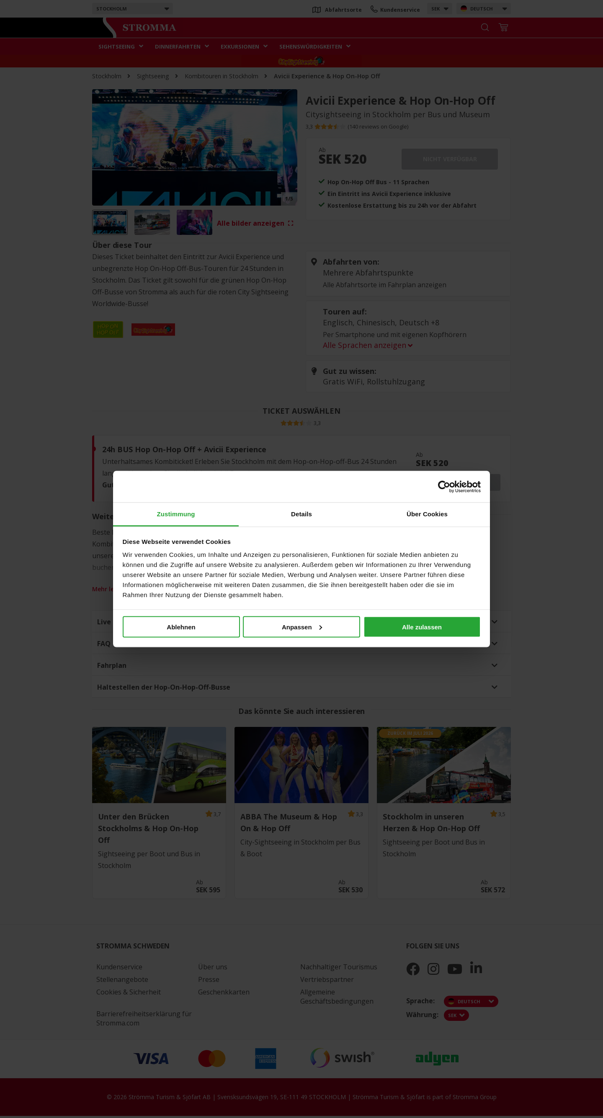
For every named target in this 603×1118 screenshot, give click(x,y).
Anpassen (302, 626)
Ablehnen (181, 626)
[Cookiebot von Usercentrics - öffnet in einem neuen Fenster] (444, 486)
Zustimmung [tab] (176, 514)
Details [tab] (301, 514)
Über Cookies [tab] (427, 514)
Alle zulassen (422, 626)
